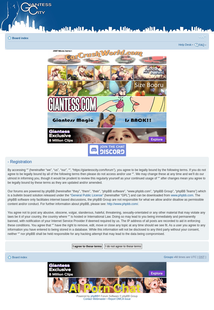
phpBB (94, 296)
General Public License (86, 195)
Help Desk (184, 44)
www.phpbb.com (182, 195)
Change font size (202, 37)
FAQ (201, 44)
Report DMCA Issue (119, 299)
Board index (20, 38)
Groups (168, 257)
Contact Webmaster (94, 299)
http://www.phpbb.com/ (122, 204)
